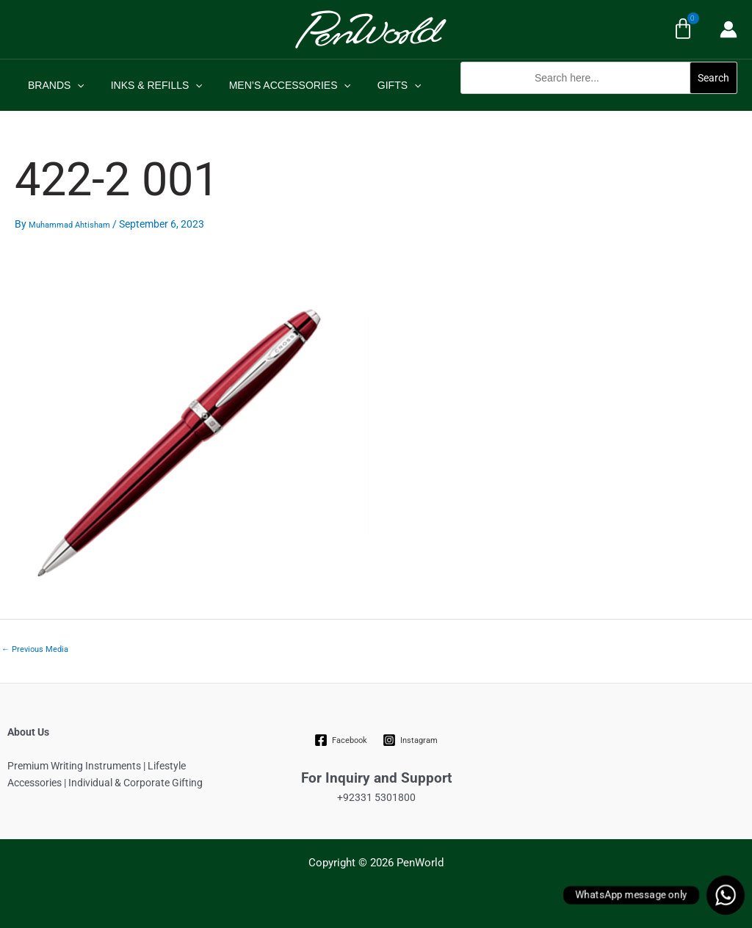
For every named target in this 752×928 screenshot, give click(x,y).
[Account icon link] (728, 29)
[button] (598, 101)
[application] (74, 85)
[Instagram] (410, 740)
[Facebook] (341, 740)
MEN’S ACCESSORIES (275, 85)
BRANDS (53, 85)
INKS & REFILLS (148, 85)
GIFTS (379, 85)
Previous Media (34, 649)
